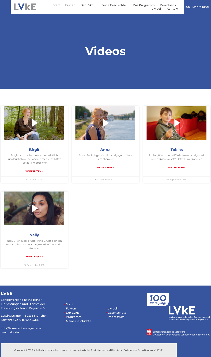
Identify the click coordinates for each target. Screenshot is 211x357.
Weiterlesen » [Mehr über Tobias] (177, 167)
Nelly (34, 235)
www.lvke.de (10, 332)
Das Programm (144, 5)
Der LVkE (88, 5)
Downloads (168, 5)
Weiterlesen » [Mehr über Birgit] (34, 171)
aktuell (156, 8)
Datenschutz (117, 312)
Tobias (177, 149)
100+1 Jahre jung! (197, 7)
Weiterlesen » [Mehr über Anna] (105, 167)
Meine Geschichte (114, 5)
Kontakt (172, 8)
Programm (74, 317)
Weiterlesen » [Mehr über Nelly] (34, 256)
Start (56, 5)
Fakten (70, 5)
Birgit (34, 149)
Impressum (116, 317)
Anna (105, 149)
